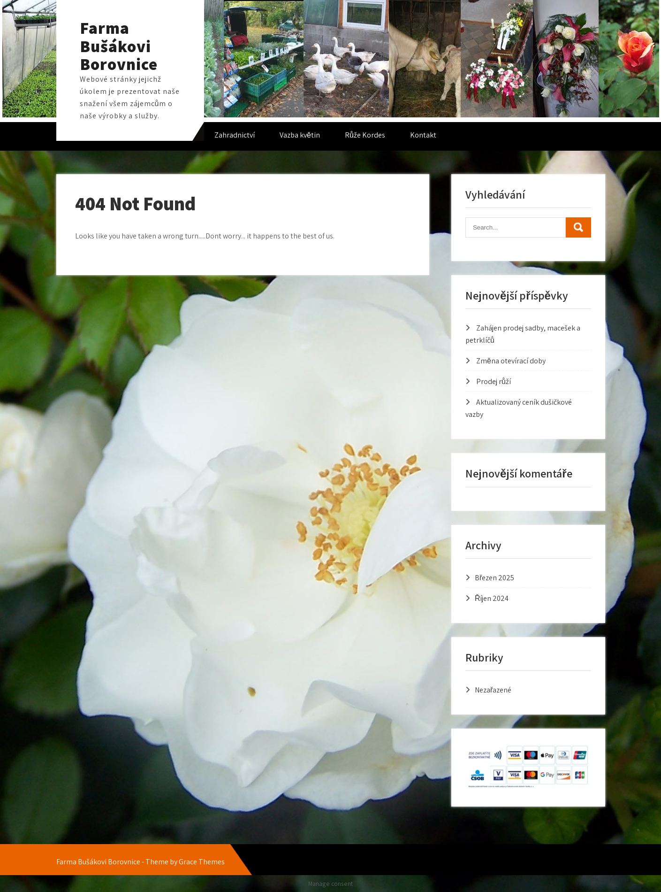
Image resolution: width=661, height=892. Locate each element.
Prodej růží (493, 381)
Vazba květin (300, 135)
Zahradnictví (234, 135)
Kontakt (423, 135)
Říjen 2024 (492, 598)
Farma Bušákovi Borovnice (119, 46)
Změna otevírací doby (511, 361)
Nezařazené (493, 690)
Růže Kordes (365, 135)
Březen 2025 (494, 578)
